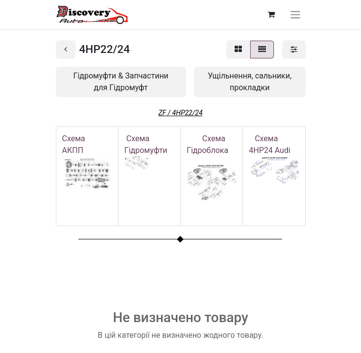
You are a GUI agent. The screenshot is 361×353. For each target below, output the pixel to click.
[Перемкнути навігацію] (295, 14)
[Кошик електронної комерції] (271, 14)
